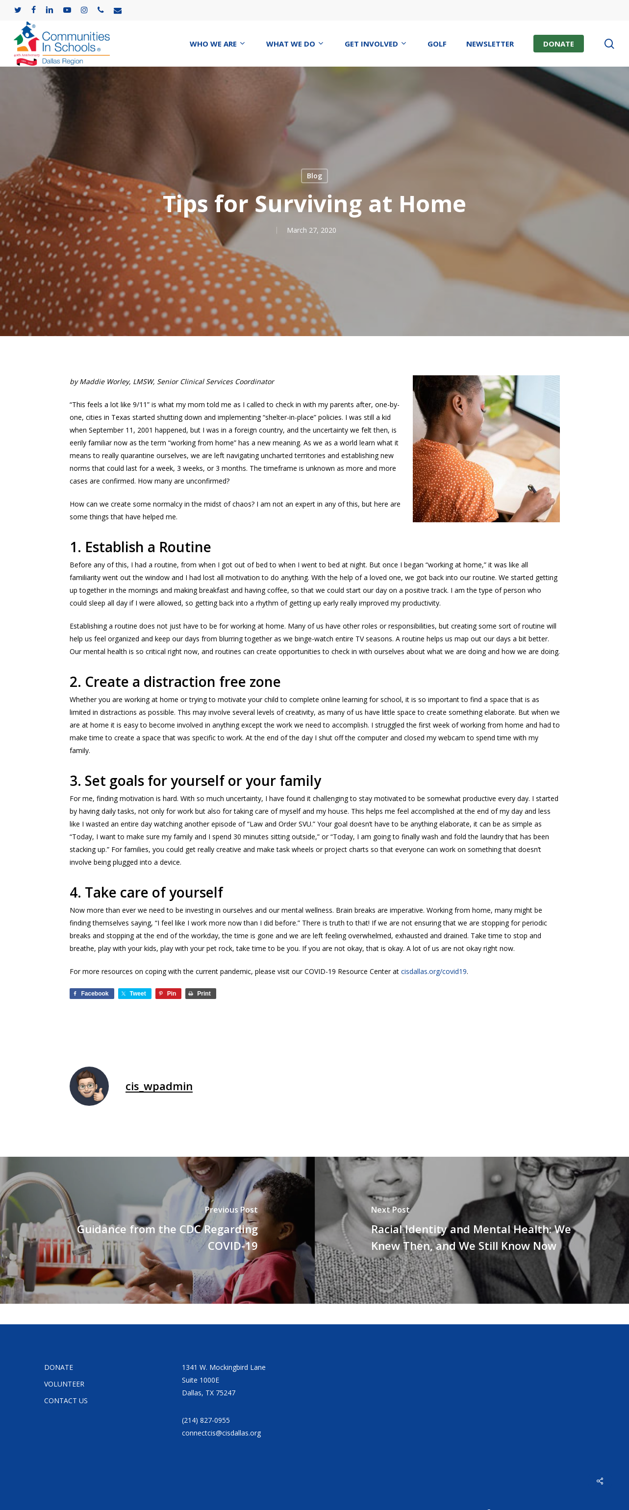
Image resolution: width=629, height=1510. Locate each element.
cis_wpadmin (159, 1085)
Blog (314, 175)
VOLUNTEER (64, 1383)
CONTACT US (66, 1400)
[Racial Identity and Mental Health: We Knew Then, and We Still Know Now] (472, 1230)
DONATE (58, 1367)
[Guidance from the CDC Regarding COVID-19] (157, 1230)
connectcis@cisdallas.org (221, 1432)
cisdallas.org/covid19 (434, 971)
